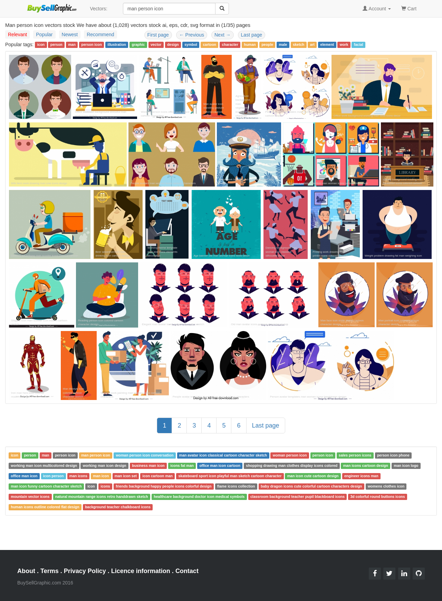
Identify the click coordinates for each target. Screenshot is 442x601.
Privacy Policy (85, 571)
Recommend (100, 34)
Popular (44, 34)
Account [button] (377, 8)
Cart (408, 8)
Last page (251, 35)
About (26, 571)
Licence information (140, 571)
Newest (70, 34)
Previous (191, 35)
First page (158, 35)
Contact (187, 571)
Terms (49, 571)
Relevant (17, 34)
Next (222, 35)
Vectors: (98, 8)
